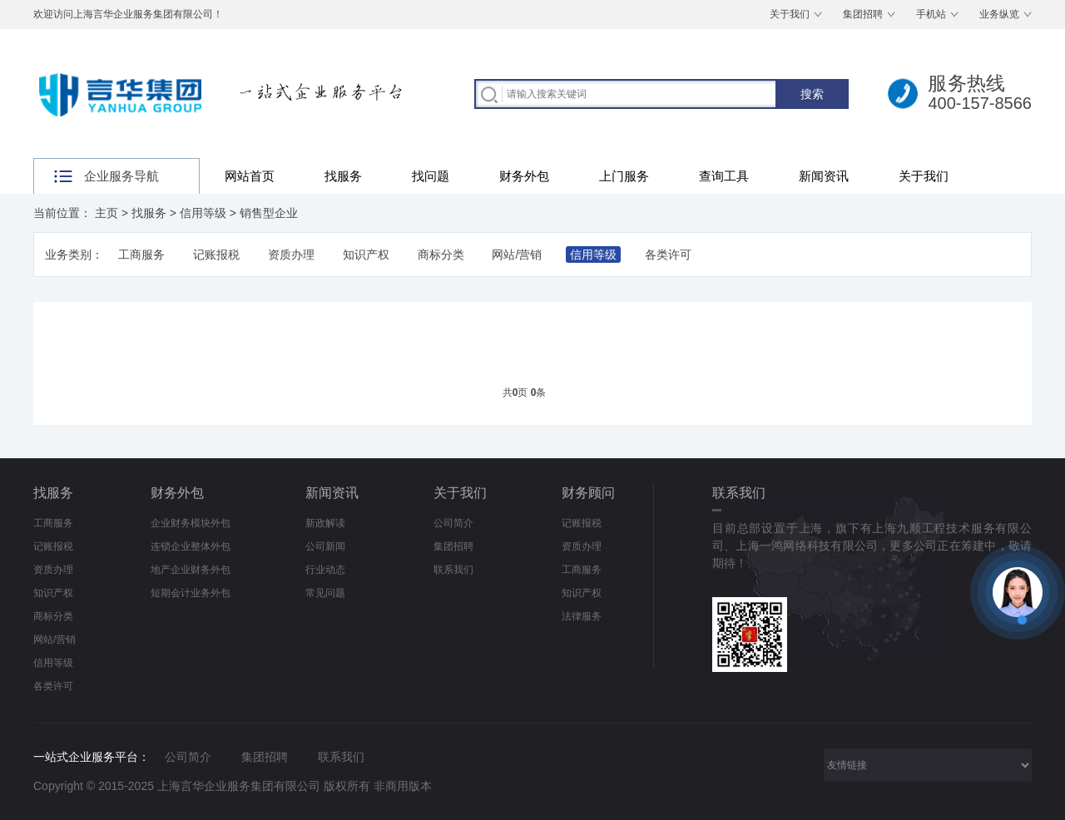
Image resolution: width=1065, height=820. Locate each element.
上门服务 (624, 176)
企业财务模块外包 (190, 523)
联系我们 (453, 569)
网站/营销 (517, 254)
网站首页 (250, 176)
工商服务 (141, 254)
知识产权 (366, 254)
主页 (106, 213)
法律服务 (582, 616)
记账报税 (216, 254)
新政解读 (325, 523)
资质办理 (291, 254)
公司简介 (453, 523)
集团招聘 (863, 14)
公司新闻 (325, 546)
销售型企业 (269, 213)
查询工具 (724, 176)
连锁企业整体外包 (190, 546)
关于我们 (790, 14)
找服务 (343, 176)
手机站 (931, 14)
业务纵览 (999, 14)
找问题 (430, 176)
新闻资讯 (824, 176)
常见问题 (325, 593)
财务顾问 (588, 493)
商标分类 (441, 254)
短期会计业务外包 (190, 593)
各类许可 (668, 254)
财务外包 (524, 176)
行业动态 (325, 569)
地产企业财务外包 (190, 569)
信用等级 (203, 213)
